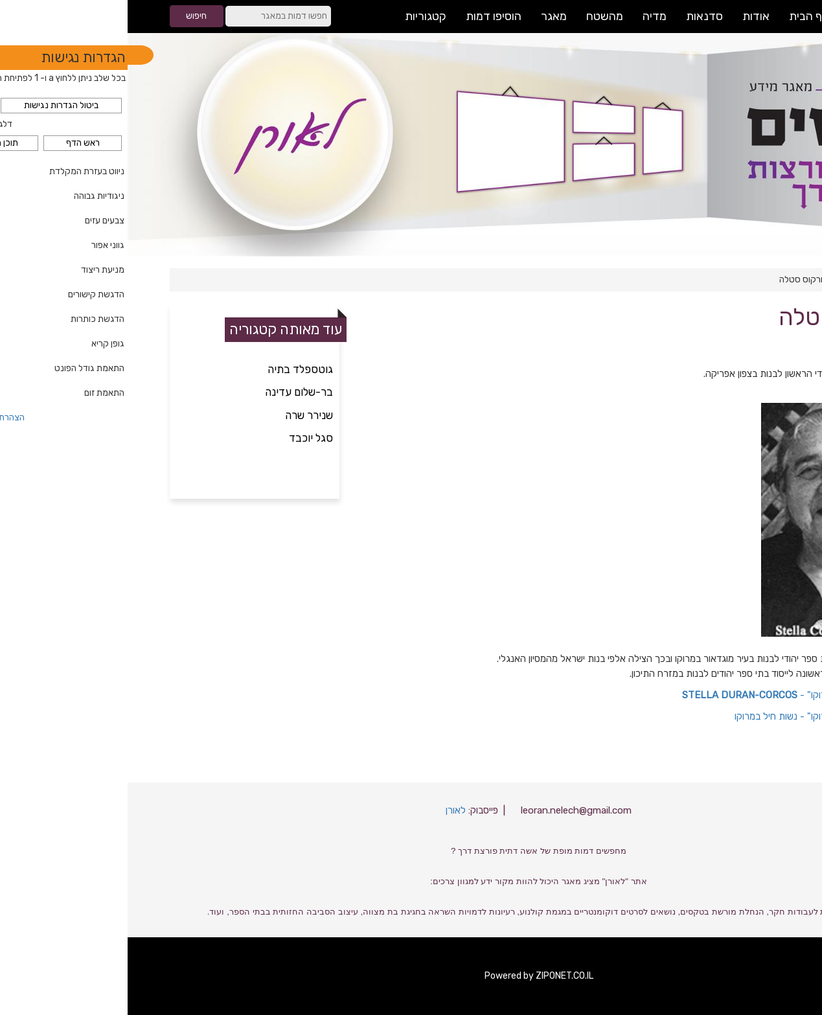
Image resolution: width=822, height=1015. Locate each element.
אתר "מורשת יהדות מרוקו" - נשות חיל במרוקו (694, 716)
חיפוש (68, 15)
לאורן (328, 810)
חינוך (721, 279)
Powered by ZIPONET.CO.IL (411, 975)
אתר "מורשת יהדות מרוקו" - (667, 695)
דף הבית (756, 279)
